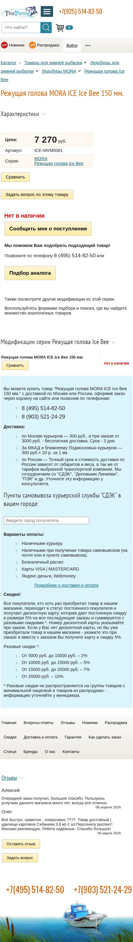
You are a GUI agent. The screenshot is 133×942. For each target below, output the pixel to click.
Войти (71, 45)
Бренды (31, 751)
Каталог (8, 62)
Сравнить (15, 177)
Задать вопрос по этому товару (36, 194)
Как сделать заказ (105, 737)
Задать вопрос (20, 857)
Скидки (10, 737)
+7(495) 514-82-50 (35, 889)
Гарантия (73, 737)
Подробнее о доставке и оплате (66, 585)
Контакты (70, 751)
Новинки (16, 45)
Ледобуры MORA (59, 71)
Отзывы (68, 722)
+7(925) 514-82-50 (80, 11)
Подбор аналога (30, 273)
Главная (9, 722)
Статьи (10, 751)
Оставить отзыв (21, 844)
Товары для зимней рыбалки (53, 62)
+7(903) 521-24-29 (103, 889)
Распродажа (48, 45)
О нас (50, 751)
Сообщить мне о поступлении (48, 229)
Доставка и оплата (41, 737)
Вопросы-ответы (38, 722)
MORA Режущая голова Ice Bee (59, 161)
